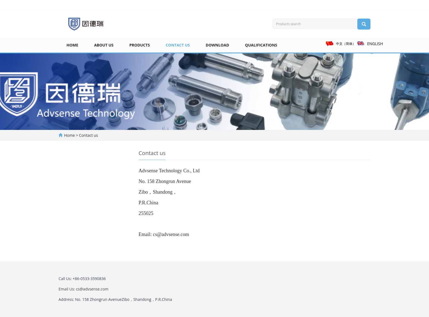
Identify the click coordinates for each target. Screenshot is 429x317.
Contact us (178, 45)
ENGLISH (369, 43)
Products (139, 45)
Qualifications (261, 45)
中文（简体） (340, 43)
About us (104, 45)
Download (217, 45)
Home (72, 45)
